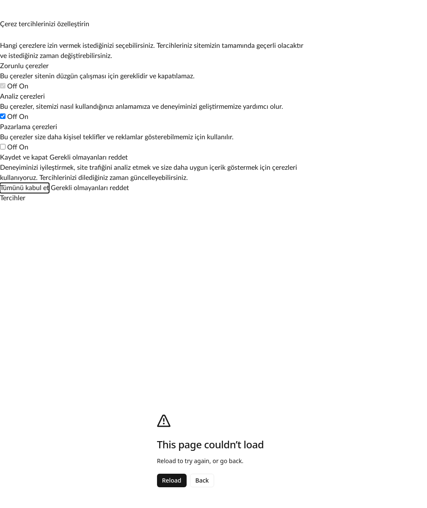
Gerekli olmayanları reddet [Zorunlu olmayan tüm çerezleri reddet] (89, 157)
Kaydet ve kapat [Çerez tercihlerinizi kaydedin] (24, 157)
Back (202, 480)
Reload (172, 480)
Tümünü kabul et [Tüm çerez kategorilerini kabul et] (24, 188)
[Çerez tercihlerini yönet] (8, 8)
